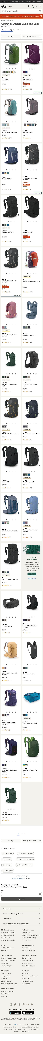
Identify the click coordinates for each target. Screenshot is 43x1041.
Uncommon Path (27, 963)
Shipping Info (26, 940)
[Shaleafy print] (13, 72)
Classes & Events (27, 960)
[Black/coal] (3, 572)
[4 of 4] (15, 69)
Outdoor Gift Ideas (7, 947)
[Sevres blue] (5, 327)
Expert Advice (18, 30)
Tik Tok (15, 1004)
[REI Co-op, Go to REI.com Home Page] (3, 6)
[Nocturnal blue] (5, 426)
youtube (27, 1004)
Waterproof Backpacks (24, 865)
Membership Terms (34, 1025)
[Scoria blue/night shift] (8, 224)
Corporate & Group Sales (9, 983)
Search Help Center (7, 991)
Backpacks (6, 859)
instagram (11, 1004)
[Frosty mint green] (8, 522)
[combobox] (21, 11)
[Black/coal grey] (3, 224)
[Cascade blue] (26, 667)
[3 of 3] (34, 69)
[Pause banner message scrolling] (41, 16)
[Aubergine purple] (24, 72)
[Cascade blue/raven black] (5, 124)
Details (25, 886)
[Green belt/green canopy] (5, 72)
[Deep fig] (24, 620)
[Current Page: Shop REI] (4, 1)
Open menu (40, 6)
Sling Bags (6, 865)
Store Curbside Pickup (29, 937)
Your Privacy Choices (21, 1021)
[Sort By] (32, 36)
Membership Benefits (8, 940)
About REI (25, 973)
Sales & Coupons (27, 947)
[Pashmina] (3, 327)
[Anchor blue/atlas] (3, 522)
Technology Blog (27, 981)
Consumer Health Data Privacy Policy (29, 1023)
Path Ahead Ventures (28, 965)
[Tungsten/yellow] (26, 124)
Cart (36, 6)
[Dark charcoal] (3, 426)
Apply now (32, 573)
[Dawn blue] (3, 124)
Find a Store (5, 993)
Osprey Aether (7, 870)
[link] (11, 56)
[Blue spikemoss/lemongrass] (24, 764)
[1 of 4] (6, 69)
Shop (10, 6)
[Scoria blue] (29, 474)
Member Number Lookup (9, 957)
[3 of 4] (12, 69)
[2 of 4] (9, 69)
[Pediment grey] (8, 377)
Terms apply (32, 578)
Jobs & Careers (6, 973)
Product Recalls (7, 1025)
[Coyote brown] (3, 667)
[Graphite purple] (24, 124)
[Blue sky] (26, 72)
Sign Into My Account (8, 932)
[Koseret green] (26, 327)
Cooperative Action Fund (30, 975)
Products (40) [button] (7, 30)
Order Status (26, 932)
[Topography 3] (8, 124)
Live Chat (4, 996)
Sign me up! (21, 898)
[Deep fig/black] (3, 764)
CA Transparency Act (20, 1025)
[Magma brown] (29, 620)
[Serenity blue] (29, 124)
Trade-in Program (6, 965)
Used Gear (4, 963)
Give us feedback (17, 878)
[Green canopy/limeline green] (26, 764)
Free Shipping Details (28, 950)
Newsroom (25, 978)
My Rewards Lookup (7, 935)
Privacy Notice (35, 1020)
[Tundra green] (3, 377)
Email (2, 890)
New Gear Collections (8, 960)
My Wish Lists (5, 937)
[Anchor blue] (8, 572)
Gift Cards (4, 950)
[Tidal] (24, 327)
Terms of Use (7, 1020)
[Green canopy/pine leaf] (5, 224)
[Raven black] (34, 124)
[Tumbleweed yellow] (11, 72)
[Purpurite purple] (5, 667)
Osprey (3, 20)
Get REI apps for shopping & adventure (21, 1009)
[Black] (3, 72)
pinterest (23, 1004)
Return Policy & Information (31, 935)
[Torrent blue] (31, 124)
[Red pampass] (5, 522)
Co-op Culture (5, 975)
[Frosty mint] (5, 572)
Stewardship (26, 983)
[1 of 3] (29, 69)
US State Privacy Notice (9, 1023)
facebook (19, 1004)
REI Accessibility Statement (21, 1027)
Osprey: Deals (7, 853)
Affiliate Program (6, 981)
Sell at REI (4, 978)
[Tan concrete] (8, 72)
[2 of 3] (31, 69)
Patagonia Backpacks (25, 853)
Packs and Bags (10, 20)
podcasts (31, 1004)
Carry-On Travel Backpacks (25, 859)
